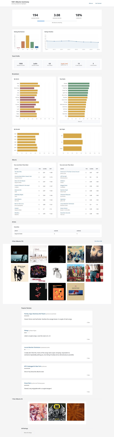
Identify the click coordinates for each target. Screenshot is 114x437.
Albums (91, 3)
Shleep (26, 330)
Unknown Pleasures (65, 194)
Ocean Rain (27, 383)
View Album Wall (98, 241)
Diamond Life (18, 190)
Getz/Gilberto (18, 199)
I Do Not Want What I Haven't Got (23, 176)
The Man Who (18, 171)
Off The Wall (63, 176)
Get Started (98, 3)
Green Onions (63, 208)
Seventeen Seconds (65, 213)
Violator (17, 208)
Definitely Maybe (19, 194)
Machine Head (64, 190)
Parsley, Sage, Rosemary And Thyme (34, 314)
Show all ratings (28, 432)
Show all (80, 121)
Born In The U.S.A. (19, 203)
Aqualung (62, 199)
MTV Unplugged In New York (32, 366)
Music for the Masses (20, 181)
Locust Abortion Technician (67, 203)
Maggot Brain (63, 185)
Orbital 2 (62, 181)
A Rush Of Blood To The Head (22, 185)
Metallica (17, 213)
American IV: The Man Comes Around (69, 171)
